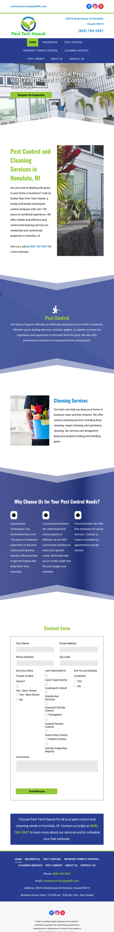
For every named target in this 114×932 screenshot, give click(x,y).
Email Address (68, 643)
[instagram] (95, 7)
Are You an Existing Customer (85, 673)
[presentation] (38, 779)
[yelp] (101, 7)
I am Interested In (55, 670)
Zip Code (65, 657)
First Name (22, 643)
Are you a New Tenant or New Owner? (24, 676)
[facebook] (89, 7)
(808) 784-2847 (91, 31)
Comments (22, 757)
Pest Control (57, 317)
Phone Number (25, 657)
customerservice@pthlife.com (28, 6)
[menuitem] (34, 42)
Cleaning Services (71, 400)
